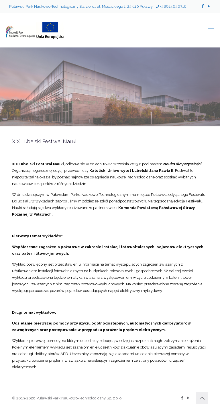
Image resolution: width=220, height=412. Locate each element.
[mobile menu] (211, 30)
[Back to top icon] (202, 398)
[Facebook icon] (203, 6)
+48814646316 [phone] (173, 6)
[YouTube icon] (209, 6)
